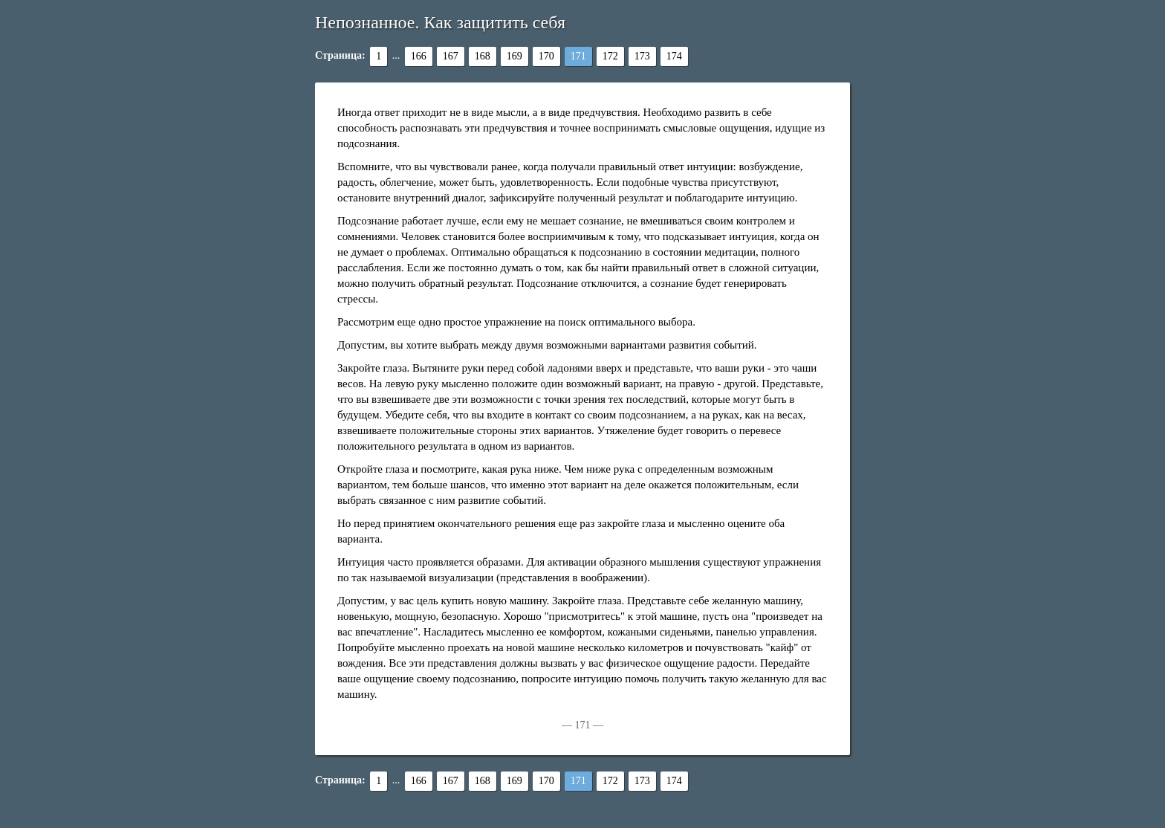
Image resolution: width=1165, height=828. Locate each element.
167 (450, 56)
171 (578, 56)
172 (610, 56)
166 (418, 56)
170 (546, 56)
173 (642, 56)
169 (514, 56)
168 (482, 56)
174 (674, 56)
